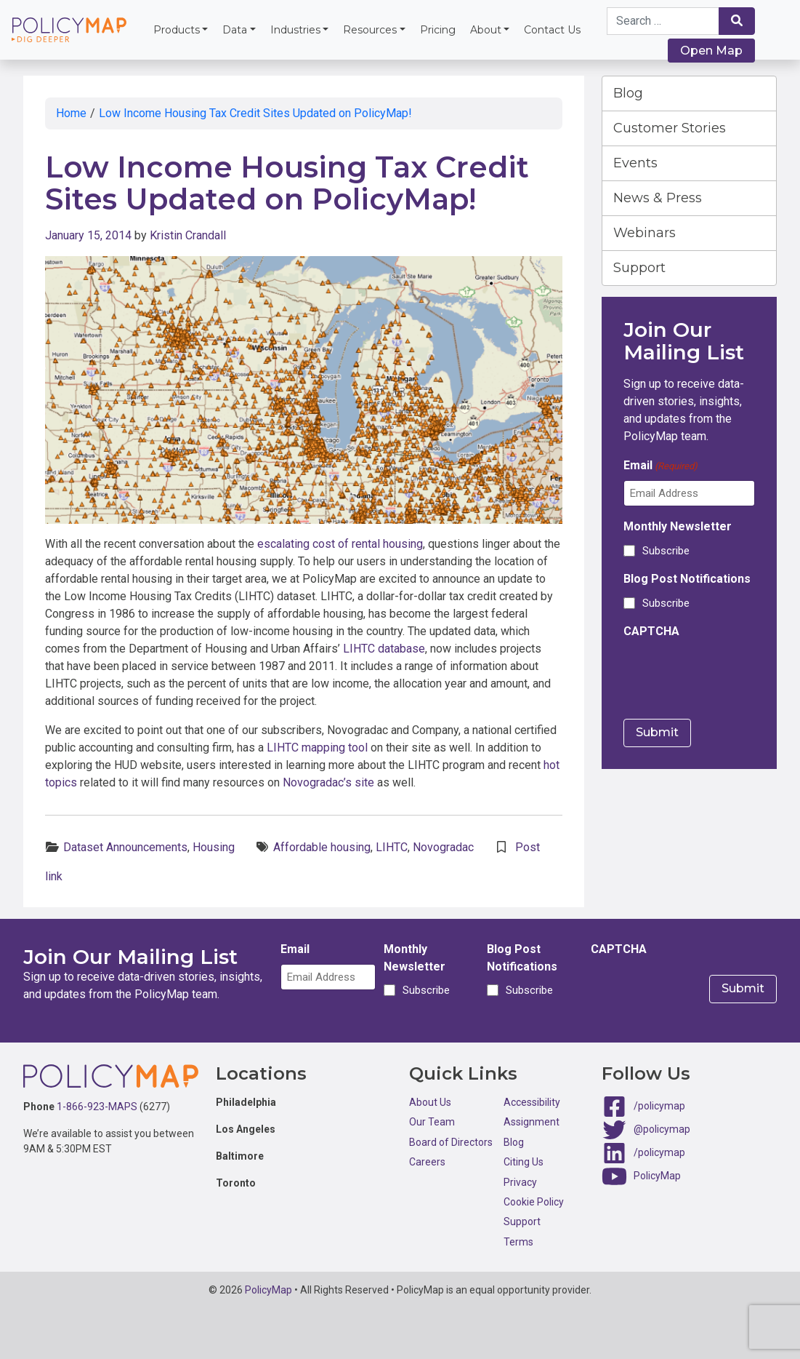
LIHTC (392, 847)
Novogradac (443, 847)
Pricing (438, 29)
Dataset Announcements (125, 847)
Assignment (531, 1122)
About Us (430, 1102)
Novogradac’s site (328, 782)
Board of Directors (451, 1142)
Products (176, 29)
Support (639, 268)
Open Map (711, 50)
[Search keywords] (663, 21)
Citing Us (524, 1162)
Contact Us (552, 29)
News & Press (657, 198)
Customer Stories (669, 128)
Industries (295, 29)
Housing (214, 847)
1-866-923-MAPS (97, 1106)
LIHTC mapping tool (317, 747)
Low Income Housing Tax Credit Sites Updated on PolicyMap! (255, 113)
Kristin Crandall (188, 235)
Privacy (520, 1182)
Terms (518, 1242)
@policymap (662, 1129)
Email (660, 466)
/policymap (659, 1106)
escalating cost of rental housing (340, 544)
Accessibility (532, 1102)
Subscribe (666, 550)
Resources (370, 29)
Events (635, 163)
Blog (628, 93)
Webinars (644, 233)
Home (71, 113)
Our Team (432, 1122)
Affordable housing (322, 847)
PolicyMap (657, 1175)
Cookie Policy (534, 1202)
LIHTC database (384, 648)
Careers (427, 1162)
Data (234, 29)
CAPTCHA (651, 631)
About (485, 29)
